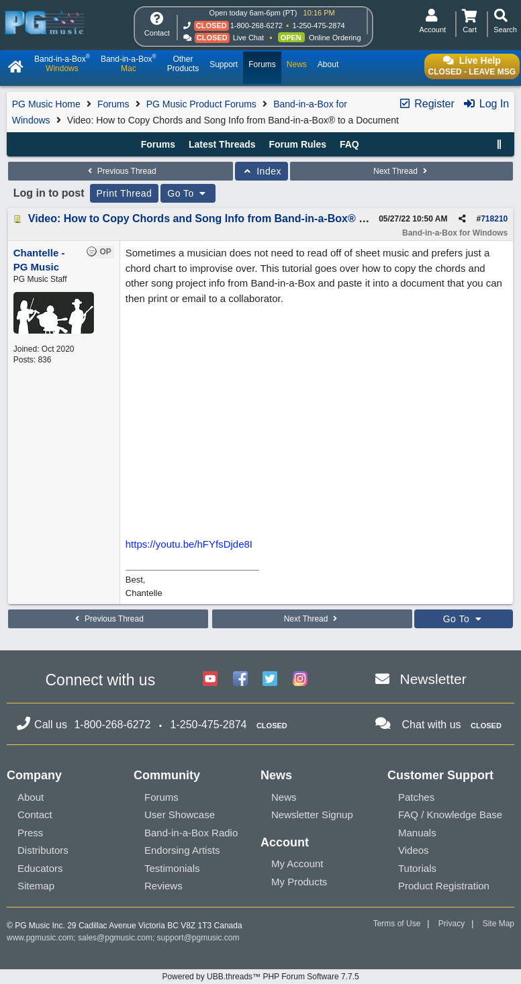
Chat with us (431, 724)
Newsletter (433, 679)
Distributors (42, 850)
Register (426, 103)
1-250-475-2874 (318, 25)
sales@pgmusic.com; (117, 937)
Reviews (163, 885)
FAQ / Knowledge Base (450, 814)
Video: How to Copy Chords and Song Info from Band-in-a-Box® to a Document (230, 218)
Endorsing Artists (182, 850)
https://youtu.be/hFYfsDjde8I (189, 544)
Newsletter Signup (312, 814)
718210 (494, 219)
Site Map (498, 923)
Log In (486, 103)
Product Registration (443, 885)
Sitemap (35, 885)
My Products (299, 881)
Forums (113, 104)
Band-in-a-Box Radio (191, 832)
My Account (297, 863)
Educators (40, 868)
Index (261, 171)
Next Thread (401, 171)
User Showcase (179, 814)
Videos (413, 850)
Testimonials (172, 868)
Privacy (451, 923)
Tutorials (417, 868)
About (30, 797)
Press (30, 832)
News (284, 797)
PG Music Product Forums (201, 104)
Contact (34, 814)
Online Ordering (335, 38)
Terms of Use (397, 923)
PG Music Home (46, 104)
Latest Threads (222, 144)
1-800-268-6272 (256, 25)
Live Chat (248, 38)
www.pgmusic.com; (41, 937)
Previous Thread (120, 171)
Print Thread (124, 193)
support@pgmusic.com (198, 937)
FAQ (349, 144)
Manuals (417, 832)
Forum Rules (297, 144)
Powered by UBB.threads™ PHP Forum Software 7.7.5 (260, 976)
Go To (188, 193)
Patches (416, 797)
